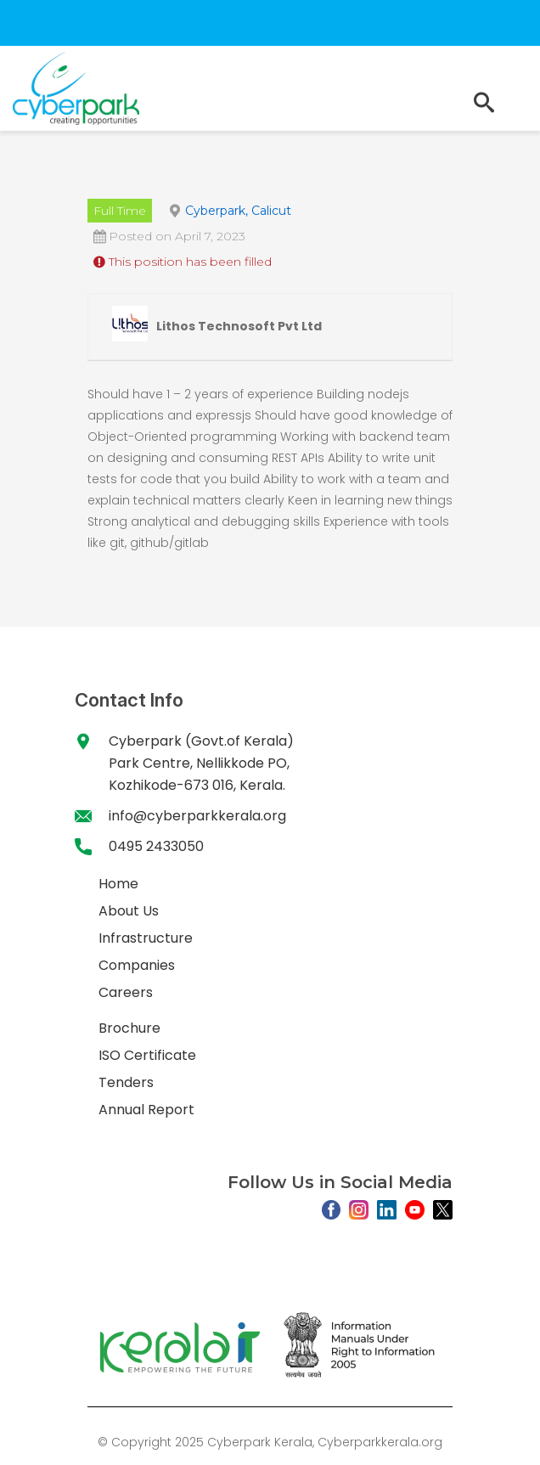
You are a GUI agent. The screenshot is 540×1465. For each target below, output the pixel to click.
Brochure (129, 1028)
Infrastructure (145, 938)
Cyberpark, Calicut (238, 210)
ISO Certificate (147, 1055)
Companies (136, 965)
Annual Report (146, 1109)
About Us (128, 911)
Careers (125, 992)
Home (118, 883)
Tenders (126, 1082)
